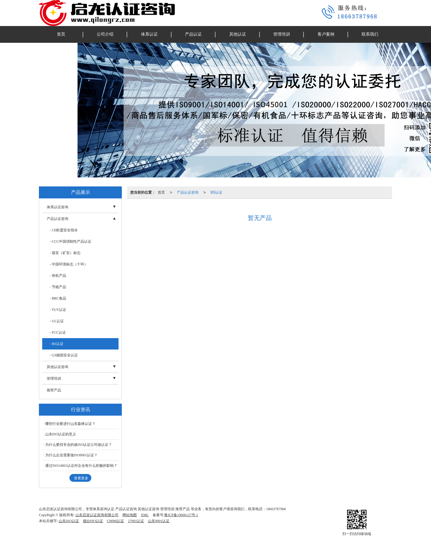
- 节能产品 (58, 287)
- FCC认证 (58, 332)
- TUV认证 (58, 310)
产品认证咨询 (187, 192)
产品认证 (193, 34)
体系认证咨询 (57, 207)
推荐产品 (54, 390)
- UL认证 (57, 321)
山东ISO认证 (69, 521)
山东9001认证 (158, 521)
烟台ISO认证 (93, 521)
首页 (61, 34)
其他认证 (237, 34)
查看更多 (81, 478)
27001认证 (136, 521)
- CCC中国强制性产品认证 (70, 241)
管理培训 (281, 34)
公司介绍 (105, 34)
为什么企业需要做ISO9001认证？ (71, 455)
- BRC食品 (58, 298)
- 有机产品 (58, 275)
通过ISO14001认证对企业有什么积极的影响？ (81, 466)
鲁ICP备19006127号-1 (181, 515)
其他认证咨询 (57, 367)
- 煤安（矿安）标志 (65, 253)
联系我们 (370, 34)
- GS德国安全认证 (64, 355)
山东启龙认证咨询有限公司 (97, 515)
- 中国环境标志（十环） (69, 264)
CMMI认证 (115, 521)
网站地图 (129, 515)
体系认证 (149, 34)
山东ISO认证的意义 (60, 434)
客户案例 (326, 34)
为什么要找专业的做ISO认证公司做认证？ (78, 445)
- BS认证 (56, 344)
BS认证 (216, 192)
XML (145, 515)
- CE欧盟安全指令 (64, 230)
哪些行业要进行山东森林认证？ (70, 424)
